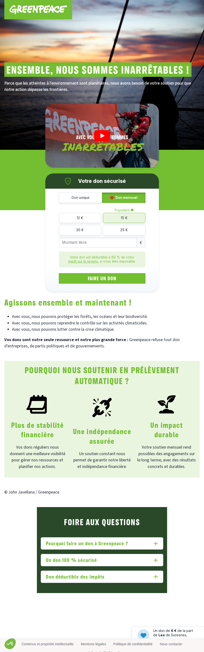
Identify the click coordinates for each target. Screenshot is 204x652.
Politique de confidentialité (133, 644)
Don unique (80, 198)
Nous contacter (171, 644)
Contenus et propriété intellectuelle (47, 644)
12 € (80, 218)
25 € (124, 230)
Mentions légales (93, 644)
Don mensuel (123, 198)
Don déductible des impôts (75, 576)
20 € (80, 230)
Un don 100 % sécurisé (71, 559)
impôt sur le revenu (83, 261)
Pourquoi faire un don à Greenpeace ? (87, 543)
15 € (124, 218)
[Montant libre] (98, 242)
